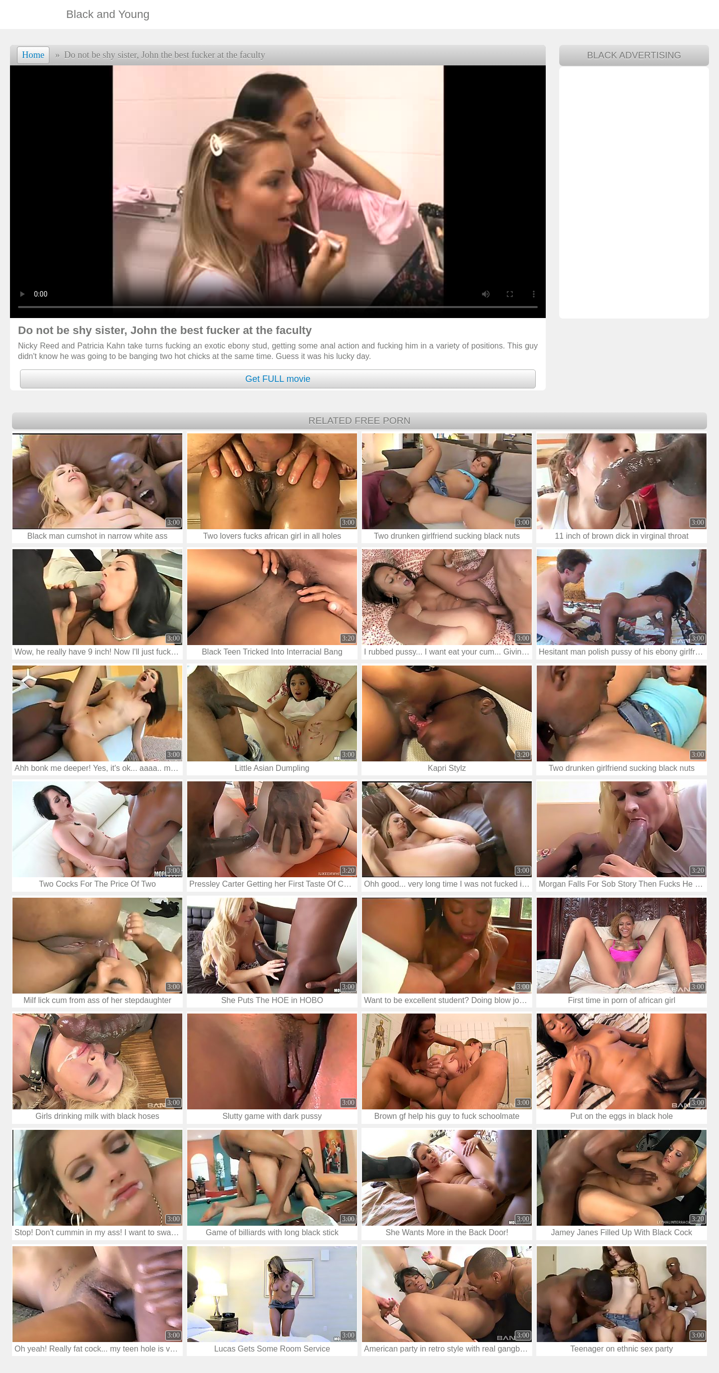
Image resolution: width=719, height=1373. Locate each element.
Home (33, 55)
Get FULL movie (277, 379)
